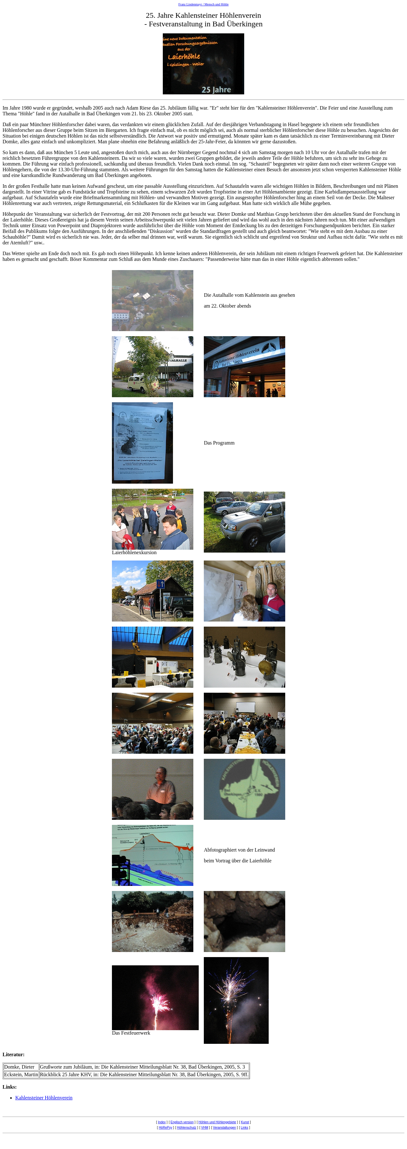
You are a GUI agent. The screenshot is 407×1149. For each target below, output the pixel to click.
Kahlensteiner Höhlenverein (43, 1097)
